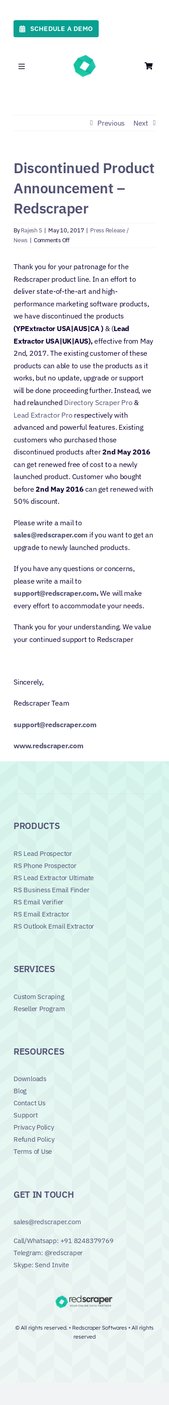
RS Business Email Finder (52, 890)
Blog (20, 1090)
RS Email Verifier (39, 902)
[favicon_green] (84, 57)
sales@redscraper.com (47, 1221)
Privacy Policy (34, 1127)
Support (25, 1115)
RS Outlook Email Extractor (54, 926)
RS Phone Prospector (45, 865)
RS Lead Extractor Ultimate (54, 877)
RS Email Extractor (41, 914)
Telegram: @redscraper (48, 1252)
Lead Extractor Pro (43, 414)
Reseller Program (39, 1008)
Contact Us (30, 1103)
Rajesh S (31, 230)
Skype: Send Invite (41, 1265)
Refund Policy (34, 1139)
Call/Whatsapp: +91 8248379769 (63, 1240)
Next (140, 122)
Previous (111, 122)
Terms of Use (33, 1151)
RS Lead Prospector (43, 853)
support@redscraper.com (55, 593)
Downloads (30, 1078)
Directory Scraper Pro (98, 402)
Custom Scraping (39, 996)
